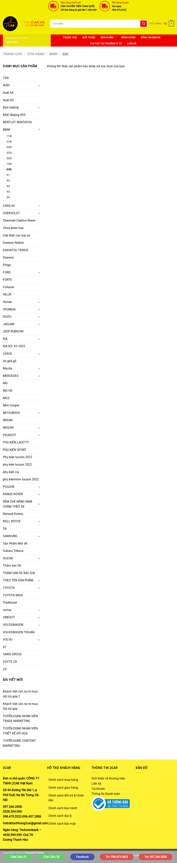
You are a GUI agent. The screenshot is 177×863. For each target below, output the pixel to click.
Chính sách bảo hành (62, 808)
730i (6, 78)
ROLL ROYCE (12, 521)
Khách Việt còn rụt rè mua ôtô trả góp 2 (20, 694)
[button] (162, 23)
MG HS (7, 390)
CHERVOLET (11, 213)
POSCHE (9, 487)
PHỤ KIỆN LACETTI (16, 442)
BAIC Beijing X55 (14, 115)
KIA (5, 339)
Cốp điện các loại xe (16, 235)
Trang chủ (12, 54)
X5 (8, 191)
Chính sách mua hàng (63, 780)
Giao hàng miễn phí (70, 2)
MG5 (6, 398)
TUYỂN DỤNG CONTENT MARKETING (19, 743)
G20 (9, 169)
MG (5, 383)
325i (9, 152)
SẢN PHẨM (108, 37)
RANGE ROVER (13, 494)
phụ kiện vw (11, 472)
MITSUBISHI (11, 413)
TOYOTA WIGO (13, 595)
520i (9, 158)
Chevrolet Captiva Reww (19, 220)
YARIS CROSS (12, 654)
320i (9, 147)
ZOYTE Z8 (10, 662)
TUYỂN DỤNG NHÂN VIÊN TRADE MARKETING (20, 718)
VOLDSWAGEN (13, 625)
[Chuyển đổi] (39, 85)
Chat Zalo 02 (51, 857)
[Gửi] (143, 24)
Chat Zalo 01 (18, 857)
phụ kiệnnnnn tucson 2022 (21, 479)
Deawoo (8, 257)
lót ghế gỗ (9, 361)
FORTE (7, 279)
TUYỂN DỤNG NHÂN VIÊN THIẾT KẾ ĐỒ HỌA (20, 731)
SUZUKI (8, 558)
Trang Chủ (70, 37)
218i (9, 141)
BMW (53, 54)
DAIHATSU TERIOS (15, 250)
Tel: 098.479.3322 (117, 857)
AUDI (6, 85)
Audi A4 (8, 92)
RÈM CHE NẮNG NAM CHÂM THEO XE (17, 504)
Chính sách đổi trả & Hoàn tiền (66, 798)
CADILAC (9, 206)
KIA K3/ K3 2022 (14, 346)
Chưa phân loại (13, 228)
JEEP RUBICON (13, 331)
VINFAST (9, 617)
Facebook (82, 857)
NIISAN (7, 420)
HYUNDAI (9, 309)
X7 (5, 647)
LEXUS (7, 353)
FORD (7, 272)
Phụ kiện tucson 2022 (17, 457)
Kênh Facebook (150, 37)
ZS (5, 669)
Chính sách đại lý (60, 816)
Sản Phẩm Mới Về (15, 543)
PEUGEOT (9, 435)
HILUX (7, 294)
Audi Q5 (8, 100)
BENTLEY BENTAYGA (17, 122)
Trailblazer (10, 602)
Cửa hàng (35, 54)
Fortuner (8, 287)
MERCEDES (11, 376)
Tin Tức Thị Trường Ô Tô (106, 43)
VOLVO (7, 639)
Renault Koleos (13, 514)
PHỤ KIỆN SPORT (14, 450)
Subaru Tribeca (13, 551)
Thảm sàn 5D (12, 565)
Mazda (7, 368)
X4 (8, 186)
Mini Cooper (11, 405)
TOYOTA (9, 588)
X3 (8, 180)
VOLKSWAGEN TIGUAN (18, 632)
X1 (8, 175)
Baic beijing (11, 107)
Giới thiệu (88, 37)
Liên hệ (131, 43)
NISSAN (8, 427)
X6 (8, 197)
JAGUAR (8, 324)
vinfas (7, 610)
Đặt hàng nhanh (120, 2)
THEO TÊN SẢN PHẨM (18, 580)
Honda (7, 302)
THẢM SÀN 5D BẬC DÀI (19, 573)
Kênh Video (128, 37)
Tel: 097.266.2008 (155, 857)
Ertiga (7, 265)
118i (9, 136)
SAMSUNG (10, 536)
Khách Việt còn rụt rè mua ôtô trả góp (20, 706)
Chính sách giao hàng (63, 787)
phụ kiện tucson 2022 (17, 464)
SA (5, 528)
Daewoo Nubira (13, 242)
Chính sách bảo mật (62, 823)
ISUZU (7, 316)
